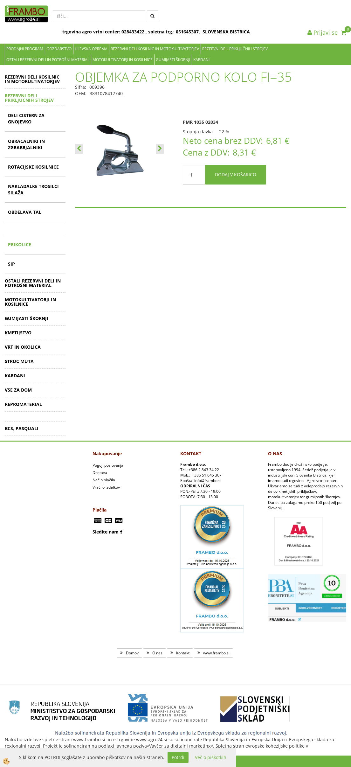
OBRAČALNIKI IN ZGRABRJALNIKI (26, 144)
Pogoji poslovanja (108, 465)
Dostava (100, 472)
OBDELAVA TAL (24, 212)
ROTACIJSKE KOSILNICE (33, 167)
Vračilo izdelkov (106, 487)
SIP (11, 264)
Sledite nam (106, 532)
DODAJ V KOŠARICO (235, 174)
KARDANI (201, 59)
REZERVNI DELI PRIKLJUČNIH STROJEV (235, 49)
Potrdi (178, 757)
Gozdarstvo (59, 49)
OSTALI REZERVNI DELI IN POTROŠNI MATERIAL (47, 59)
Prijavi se (322, 32)
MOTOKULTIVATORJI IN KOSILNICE (123, 59)
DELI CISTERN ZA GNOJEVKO (26, 118)
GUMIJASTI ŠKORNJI (173, 59)
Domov (132, 653)
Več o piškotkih (210, 757)
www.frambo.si (216, 653)
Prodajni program (24, 49)
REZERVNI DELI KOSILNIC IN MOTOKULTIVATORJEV (155, 49)
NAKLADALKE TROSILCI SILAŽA (33, 189)
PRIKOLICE (19, 244)
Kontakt (182, 653)
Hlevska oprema (91, 49)
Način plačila (104, 480)
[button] (160, 149)
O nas (157, 653)
